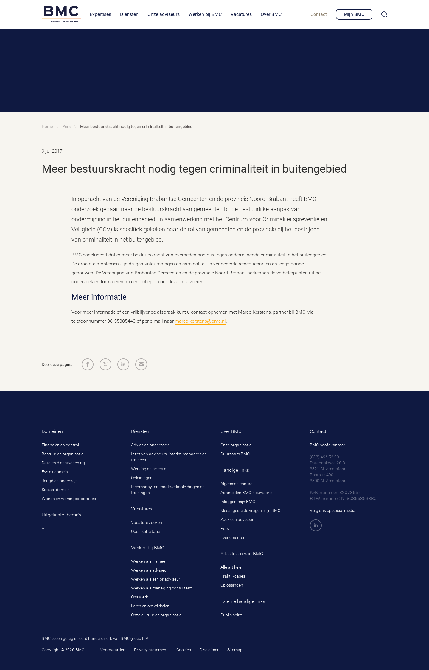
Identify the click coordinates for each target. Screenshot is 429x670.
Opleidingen (142, 477)
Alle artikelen (232, 567)
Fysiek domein (55, 471)
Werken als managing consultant (161, 588)
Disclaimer (209, 649)
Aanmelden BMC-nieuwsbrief (247, 492)
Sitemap (235, 649)
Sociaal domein (56, 489)
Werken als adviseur (149, 570)
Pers (224, 528)
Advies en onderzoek (150, 444)
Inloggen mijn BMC (237, 501)
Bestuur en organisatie (62, 453)
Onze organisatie (235, 444)
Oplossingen (231, 585)
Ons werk (139, 597)
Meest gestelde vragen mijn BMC (250, 510)
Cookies (183, 649)
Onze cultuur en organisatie (156, 614)
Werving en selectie (148, 468)
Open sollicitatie (145, 531)
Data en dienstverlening (63, 462)
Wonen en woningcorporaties (69, 498)
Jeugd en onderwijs (59, 480)
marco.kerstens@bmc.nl (200, 321)
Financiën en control (60, 444)
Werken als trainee (148, 561)
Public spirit (231, 614)
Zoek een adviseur (237, 519)
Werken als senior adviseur (155, 579)
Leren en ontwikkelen (150, 606)
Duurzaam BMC (235, 453)
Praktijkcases (232, 576)
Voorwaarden (112, 649)
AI (44, 528)
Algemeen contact (237, 483)
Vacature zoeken (146, 522)
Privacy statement (151, 649)
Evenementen (232, 537)
